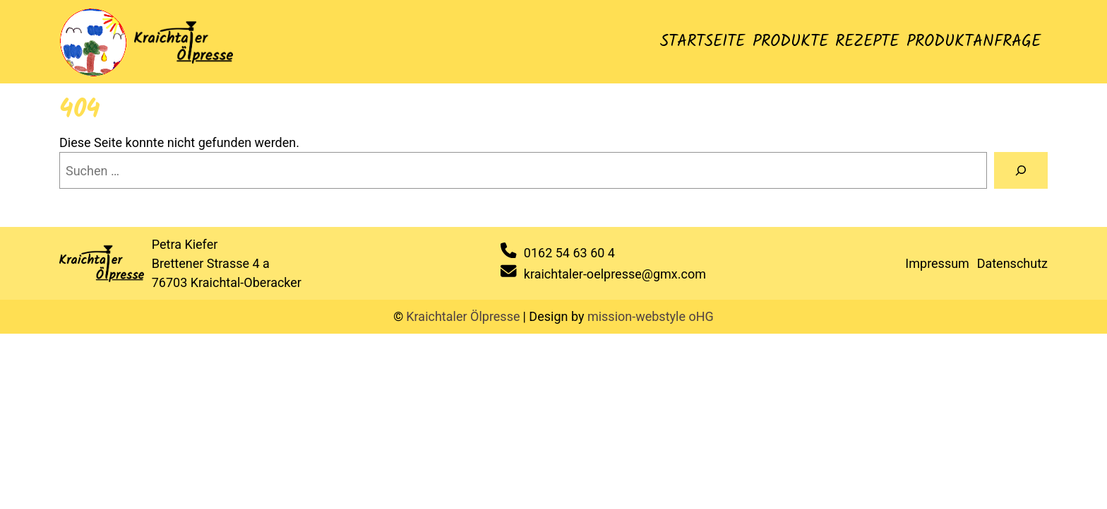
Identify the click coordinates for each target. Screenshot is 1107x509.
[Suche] (1021, 170)
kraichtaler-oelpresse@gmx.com (615, 274)
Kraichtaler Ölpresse (463, 316)
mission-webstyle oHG (650, 316)
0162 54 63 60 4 (569, 252)
